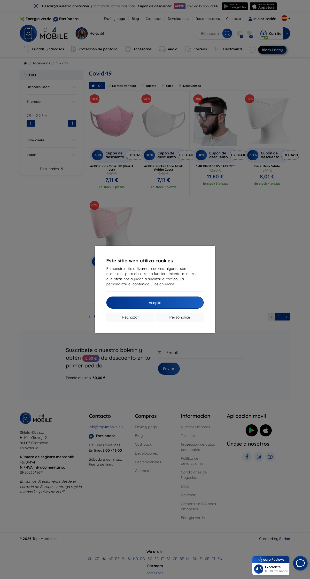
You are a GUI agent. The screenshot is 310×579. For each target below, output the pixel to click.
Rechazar (130, 317)
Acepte (155, 302)
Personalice (179, 317)
